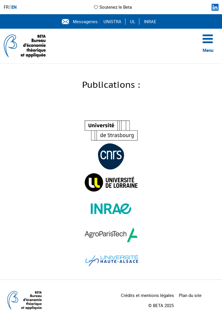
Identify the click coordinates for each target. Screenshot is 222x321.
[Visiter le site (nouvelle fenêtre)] (111, 131)
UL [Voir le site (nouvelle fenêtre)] (132, 21)
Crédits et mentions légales (147, 295)
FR (6, 7)
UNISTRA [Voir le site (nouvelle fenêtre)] (112, 21)
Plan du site (190, 295)
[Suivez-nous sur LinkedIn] (215, 7)
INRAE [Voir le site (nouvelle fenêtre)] (150, 21)
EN (14, 7)
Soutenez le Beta (112, 7)
